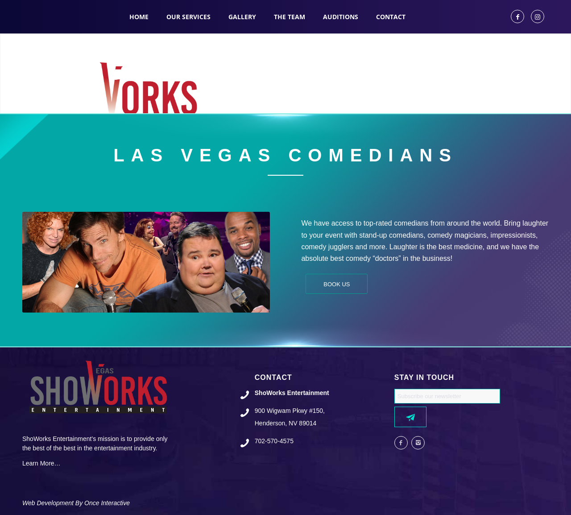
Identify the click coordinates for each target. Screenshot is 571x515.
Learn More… (41, 463)
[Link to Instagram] (537, 16)
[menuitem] (138, 16)
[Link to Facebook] (517, 16)
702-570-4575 (274, 441)
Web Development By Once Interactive (76, 503)
